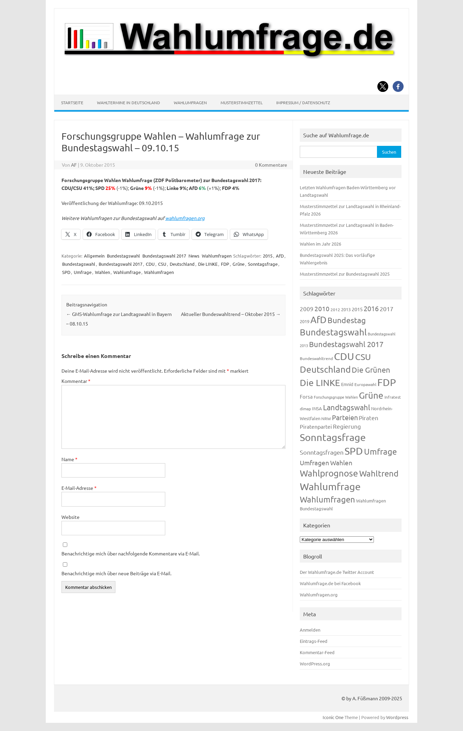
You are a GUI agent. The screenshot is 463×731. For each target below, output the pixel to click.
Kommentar (75, 381)
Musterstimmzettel (242, 102)
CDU (150, 264)
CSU (162, 264)
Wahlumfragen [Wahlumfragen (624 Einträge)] (327, 499)
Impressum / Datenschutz (303, 102)
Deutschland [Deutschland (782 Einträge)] (325, 369)
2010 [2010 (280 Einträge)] (321, 308)
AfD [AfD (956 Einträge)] (318, 319)
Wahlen (102, 272)
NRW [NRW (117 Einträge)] (326, 418)
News (193, 256)
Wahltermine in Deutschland (128, 102)
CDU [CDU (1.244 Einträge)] (344, 356)
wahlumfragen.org (185, 218)
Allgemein (94, 256)
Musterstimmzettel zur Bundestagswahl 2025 (345, 274)
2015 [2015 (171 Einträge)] (357, 309)
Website (70, 517)
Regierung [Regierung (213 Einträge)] (347, 426)
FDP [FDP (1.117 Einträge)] (386, 382)
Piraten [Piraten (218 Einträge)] (368, 417)
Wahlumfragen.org (319, 594)
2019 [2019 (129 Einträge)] (304, 321)
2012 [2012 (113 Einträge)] (335, 309)
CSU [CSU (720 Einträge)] (363, 356)
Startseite (72, 102)
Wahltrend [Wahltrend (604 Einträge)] (378, 473)
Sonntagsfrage (263, 264)
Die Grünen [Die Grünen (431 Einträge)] (371, 369)
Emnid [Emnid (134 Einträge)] (347, 384)
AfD (280, 256)
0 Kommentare (271, 165)
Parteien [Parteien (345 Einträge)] (345, 417)
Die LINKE (208, 264)
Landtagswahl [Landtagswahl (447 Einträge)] (346, 407)
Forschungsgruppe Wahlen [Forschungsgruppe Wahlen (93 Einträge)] (336, 397)
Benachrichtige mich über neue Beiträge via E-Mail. (116, 573)
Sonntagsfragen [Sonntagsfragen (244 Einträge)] (321, 452)
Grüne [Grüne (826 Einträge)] (371, 395)
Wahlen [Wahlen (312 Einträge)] (341, 462)
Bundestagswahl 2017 (164, 256)
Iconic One (333, 717)
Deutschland (182, 264)
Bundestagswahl (123, 256)
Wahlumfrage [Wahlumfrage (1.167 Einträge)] (330, 486)
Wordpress (397, 717)
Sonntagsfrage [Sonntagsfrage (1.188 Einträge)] (333, 437)
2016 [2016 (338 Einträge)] (371, 308)
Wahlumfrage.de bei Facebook (330, 583)
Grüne (238, 264)
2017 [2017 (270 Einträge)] (386, 308)
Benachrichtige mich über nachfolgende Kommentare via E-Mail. (130, 553)
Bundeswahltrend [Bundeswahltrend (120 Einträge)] (316, 358)
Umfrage (83, 272)
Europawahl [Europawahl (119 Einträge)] (365, 384)
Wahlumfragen (190, 102)
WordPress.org (315, 663)
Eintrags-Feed (313, 641)
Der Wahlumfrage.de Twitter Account (337, 572)
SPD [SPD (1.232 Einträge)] (354, 451)
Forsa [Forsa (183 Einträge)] (306, 396)
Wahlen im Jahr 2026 (320, 244)
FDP (225, 264)
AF (74, 165)
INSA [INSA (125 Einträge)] (317, 408)
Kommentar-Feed (317, 652)
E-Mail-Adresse (79, 488)
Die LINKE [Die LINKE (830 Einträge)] (320, 382)
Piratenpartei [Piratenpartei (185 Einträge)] (316, 426)
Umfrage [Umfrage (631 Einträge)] (380, 451)
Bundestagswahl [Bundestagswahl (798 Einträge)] (333, 332)
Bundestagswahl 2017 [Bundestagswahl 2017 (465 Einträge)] (346, 344)
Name (69, 459)
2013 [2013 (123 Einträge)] (346, 309)
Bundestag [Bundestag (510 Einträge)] (346, 320)
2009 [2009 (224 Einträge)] (306, 308)
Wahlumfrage (127, 272)
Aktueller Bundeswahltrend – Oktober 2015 (231, 314)
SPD (66, 272)
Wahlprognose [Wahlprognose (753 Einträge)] (329, 473)
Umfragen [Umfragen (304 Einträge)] (314, 462)
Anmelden (310, 630)
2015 (267, 256)
